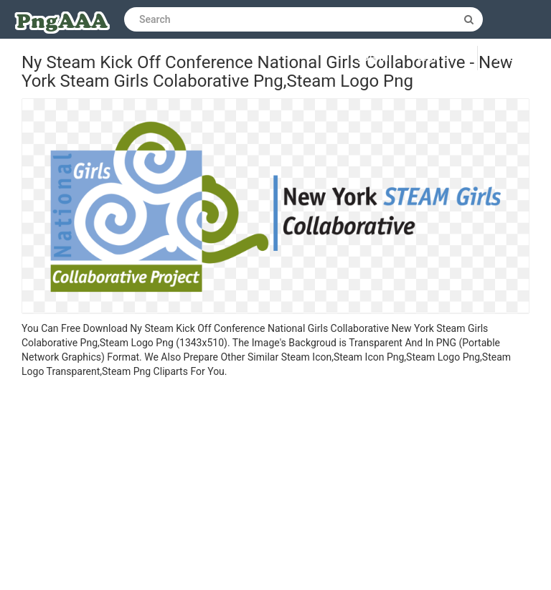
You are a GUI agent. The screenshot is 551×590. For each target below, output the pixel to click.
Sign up (437, 58)
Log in (374, 58)
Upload (514, 58)
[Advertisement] (275, 486)
